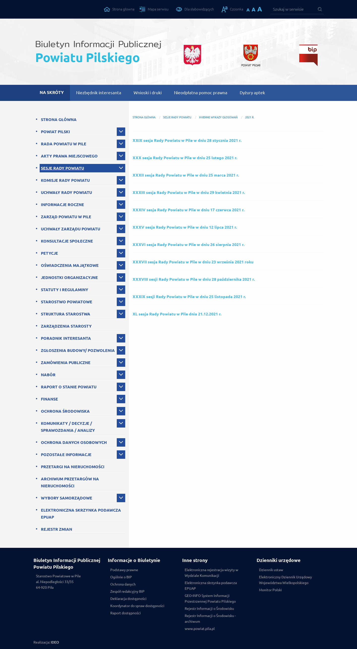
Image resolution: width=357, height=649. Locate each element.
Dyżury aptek (252, 92)
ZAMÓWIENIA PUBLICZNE (65, 362)
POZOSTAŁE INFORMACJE (66, 454)
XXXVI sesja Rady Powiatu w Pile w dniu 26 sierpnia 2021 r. (188, 244)
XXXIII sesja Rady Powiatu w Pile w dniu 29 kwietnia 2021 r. (189, 192)
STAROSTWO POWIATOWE (66, 302)
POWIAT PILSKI (55, 131)
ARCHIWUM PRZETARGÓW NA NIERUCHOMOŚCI (70, 482)
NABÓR (48, 374)
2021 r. (249, 117)
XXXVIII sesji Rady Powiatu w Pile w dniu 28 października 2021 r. (194, 279)
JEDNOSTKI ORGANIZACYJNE (69, 277)
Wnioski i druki (148, 92)
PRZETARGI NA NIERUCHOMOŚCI (72, 466)
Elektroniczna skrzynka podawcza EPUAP (211, 585)
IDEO (55, 642)
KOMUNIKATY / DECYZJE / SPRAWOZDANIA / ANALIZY (68, 427)
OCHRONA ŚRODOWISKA (65, 411)
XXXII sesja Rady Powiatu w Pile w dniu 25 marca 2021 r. (186, 175)
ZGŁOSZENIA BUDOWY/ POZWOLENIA (78, 350)
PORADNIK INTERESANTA (66, 338)
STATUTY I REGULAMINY (64, 289)
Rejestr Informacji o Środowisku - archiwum (210, 618)
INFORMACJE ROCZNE (62, 204)
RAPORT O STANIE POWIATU (68, 387)
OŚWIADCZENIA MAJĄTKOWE (70, 265)
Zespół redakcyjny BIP (127, 591)
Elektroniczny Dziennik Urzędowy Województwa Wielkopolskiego (285, 580)
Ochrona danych (123, 584)
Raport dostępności (125, 613)
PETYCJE (49, 253)
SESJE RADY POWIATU (62, 168)
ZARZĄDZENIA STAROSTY (66, 326)
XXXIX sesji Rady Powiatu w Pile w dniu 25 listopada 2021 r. (189, 296)
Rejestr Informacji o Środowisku (209, 609)
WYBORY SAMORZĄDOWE (66, 498)
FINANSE (49, 399)
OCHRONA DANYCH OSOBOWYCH (74, 442)
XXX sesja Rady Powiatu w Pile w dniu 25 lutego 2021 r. (185, 157)
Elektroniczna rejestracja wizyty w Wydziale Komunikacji (211, 573)
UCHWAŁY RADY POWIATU (66, 192)
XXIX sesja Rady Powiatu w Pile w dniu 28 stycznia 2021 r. (187, 140)
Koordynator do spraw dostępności (137, 606)
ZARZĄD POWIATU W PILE (66, 217)
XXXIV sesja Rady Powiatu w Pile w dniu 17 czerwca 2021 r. (188, 210)
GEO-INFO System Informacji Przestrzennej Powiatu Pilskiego (210, 598)
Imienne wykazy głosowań (218, 117)
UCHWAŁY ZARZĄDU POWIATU (70, 229)
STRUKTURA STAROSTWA (65, 314)
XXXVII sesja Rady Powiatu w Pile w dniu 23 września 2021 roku (193, 262)
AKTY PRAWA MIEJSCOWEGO (69, 156)
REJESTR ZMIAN (56, 529)
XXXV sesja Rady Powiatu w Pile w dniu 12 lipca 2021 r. (185, 227)
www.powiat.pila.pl (200, 629)
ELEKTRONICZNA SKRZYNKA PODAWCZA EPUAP (81, 513)
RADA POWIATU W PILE (63, 144)
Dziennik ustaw (271, 570)
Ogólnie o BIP (121, 577)
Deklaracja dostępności (128, 599)
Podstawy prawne (124, 570)
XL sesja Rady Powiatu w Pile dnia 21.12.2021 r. (177, 314)
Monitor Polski (270, 590)
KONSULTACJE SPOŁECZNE (67, 241)
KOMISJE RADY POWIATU (65, 180)
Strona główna (144, 117)
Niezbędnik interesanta (98, 92)
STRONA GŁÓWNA (59, 119)
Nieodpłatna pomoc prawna (200, 92)
